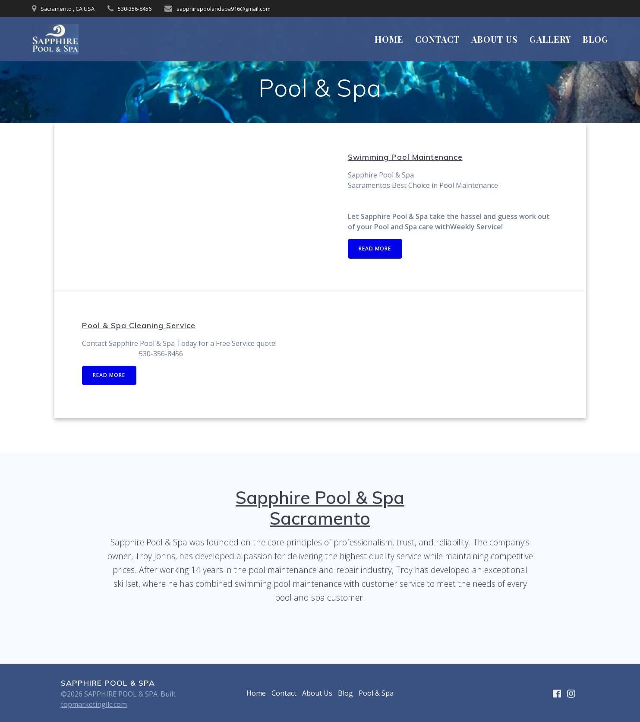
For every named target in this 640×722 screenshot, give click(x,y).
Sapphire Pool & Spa (320, 497)
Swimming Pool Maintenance (405, 157)
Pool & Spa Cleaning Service (138, 325)
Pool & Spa (376, 693)
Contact (437, 39)
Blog (595, 39)
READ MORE (375, 248)
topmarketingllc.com (94, 704)
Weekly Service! (476, 226)
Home (389, 39)
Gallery (550, 39)
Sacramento (320, 518)
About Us (494, 39)
